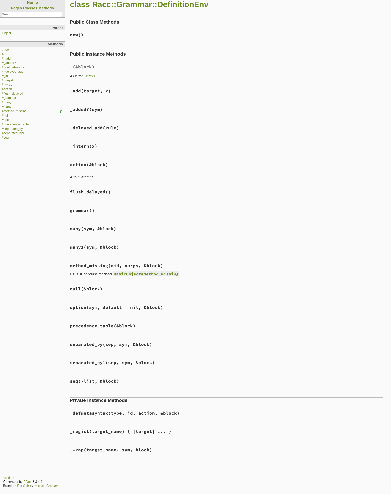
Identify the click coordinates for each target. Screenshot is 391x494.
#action (7, 89)
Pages (16, 8)
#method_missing (14, 111)
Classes (30, 8)
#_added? (9, 63)
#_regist (7, 80)
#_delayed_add (12, 71)
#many (6, 102)
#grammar (9, 98)
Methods (46, 8)
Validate (8, 478)
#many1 (7, 107)
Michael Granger (46, 486)
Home (32, 2)
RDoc (27, 482)
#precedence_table (15, 124)
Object (6, 33)
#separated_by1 (13, 133)
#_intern (7, 76)
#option (7, 120)
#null (5, 115)
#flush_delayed (12, 93)
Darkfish (23, 486)
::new (5, 49)
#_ (3, 54)
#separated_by (12, 129)
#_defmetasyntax (14, 67)
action (90, 75)
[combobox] (32, 14)
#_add (6, 58)
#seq (5, 137)
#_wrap (7, 84)
